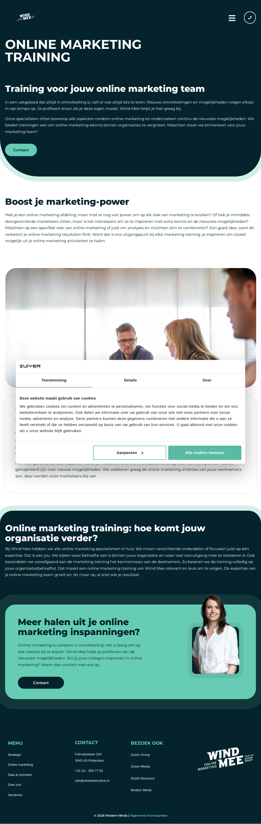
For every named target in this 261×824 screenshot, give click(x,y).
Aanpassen (130, 452)
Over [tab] (207, 380)
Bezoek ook (147, 743)
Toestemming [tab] (54, 380)
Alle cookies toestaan (204, 452)
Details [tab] (130, 380)
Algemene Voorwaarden (148, 816)
